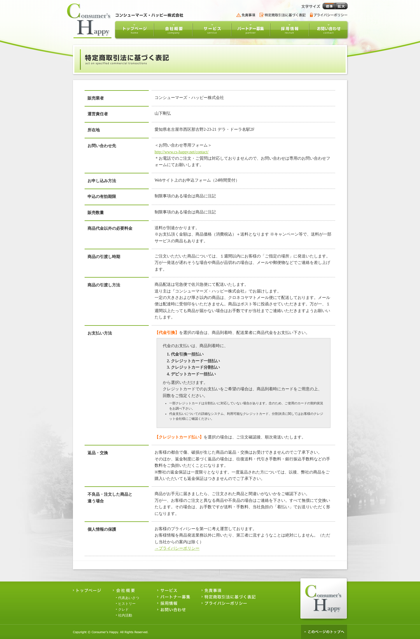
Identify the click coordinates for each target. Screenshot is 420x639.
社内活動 (125, 615)
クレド (123, 609)
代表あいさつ (128, 598)
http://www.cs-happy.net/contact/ (182, 152)
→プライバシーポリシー (177, 548)
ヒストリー (127, 604)
